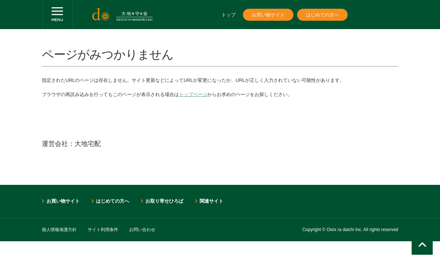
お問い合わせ (142, 229)
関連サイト (211, 201)
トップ (228, 14)
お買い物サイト (268, 14)
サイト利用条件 (103, 229)
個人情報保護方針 (59, 229)
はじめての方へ (322, 14)
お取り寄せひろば (164, 201)
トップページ (193, 94)
